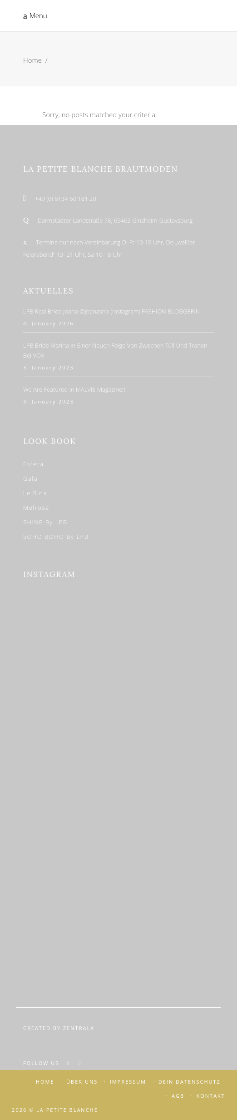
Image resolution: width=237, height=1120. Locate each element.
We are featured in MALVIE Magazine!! (74, 389)
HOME (45, 1081)
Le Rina (35, 493)
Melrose (36, 507)
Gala (30, 478)
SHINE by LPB (45, 522)
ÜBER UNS (82, 1081)
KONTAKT (211, 1095)
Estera (33, 464)
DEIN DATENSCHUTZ (189, 1081)
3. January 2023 (48, 367)
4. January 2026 (48, 323)
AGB (178, 1095)
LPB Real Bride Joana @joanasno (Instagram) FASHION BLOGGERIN (111, 311)
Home (32, 60)
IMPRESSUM (128, 1081)
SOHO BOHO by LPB (56, 537)
